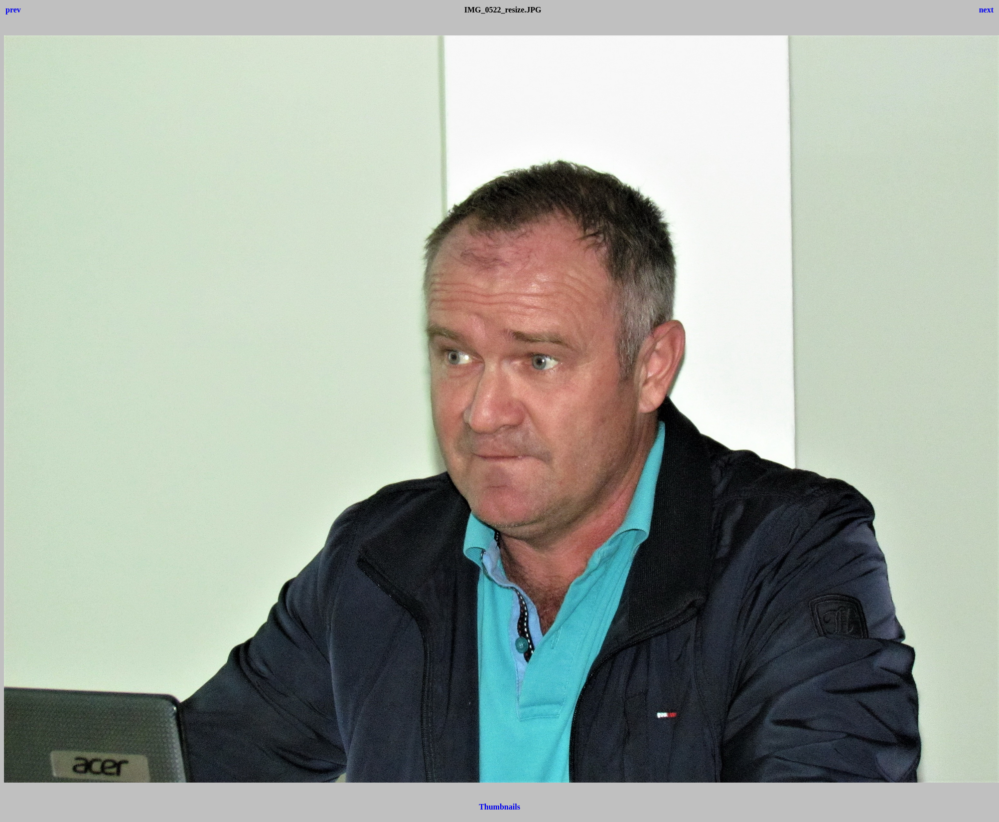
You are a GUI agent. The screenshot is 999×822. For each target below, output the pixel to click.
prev (13, 9)
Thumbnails (499, 807)
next (986, 9)
